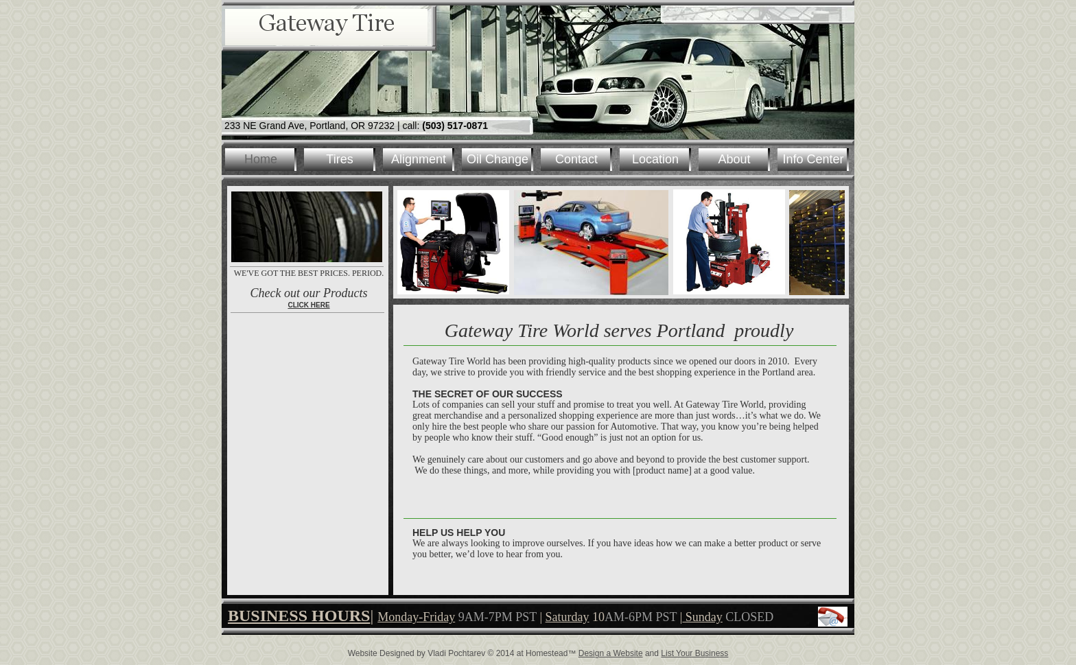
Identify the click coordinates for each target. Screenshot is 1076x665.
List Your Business (694, 653)
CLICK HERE (308, 305)
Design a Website (610, 653)
